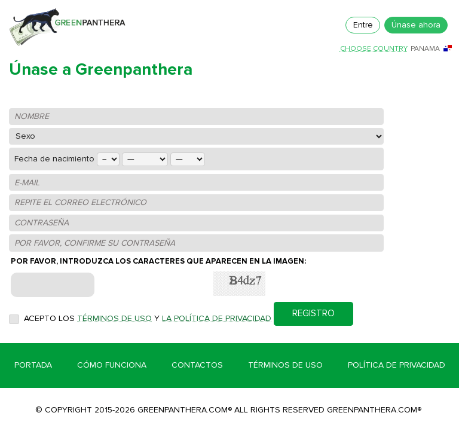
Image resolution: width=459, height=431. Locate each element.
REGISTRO (313, 313)
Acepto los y (147, 318)
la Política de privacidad (216, 318)
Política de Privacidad (396, 365)
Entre (363, 25)
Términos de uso (114, 318)
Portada (33, 365)
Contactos (197, 365)
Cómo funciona (111, 365)
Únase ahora (415, 25)
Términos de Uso (285, 365)
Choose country (374, 49)
